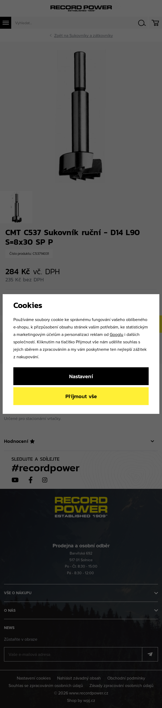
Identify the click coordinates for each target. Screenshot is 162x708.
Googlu (116, 334)
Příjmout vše (81, 396)
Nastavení (81, 376)
